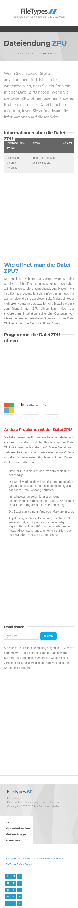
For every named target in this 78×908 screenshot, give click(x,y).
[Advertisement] (39, 217)
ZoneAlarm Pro (36, 404)
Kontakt (25, 858)
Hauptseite (25, 53)
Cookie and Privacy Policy (48, 858)
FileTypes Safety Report (18, 864)
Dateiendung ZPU (49, 53)
